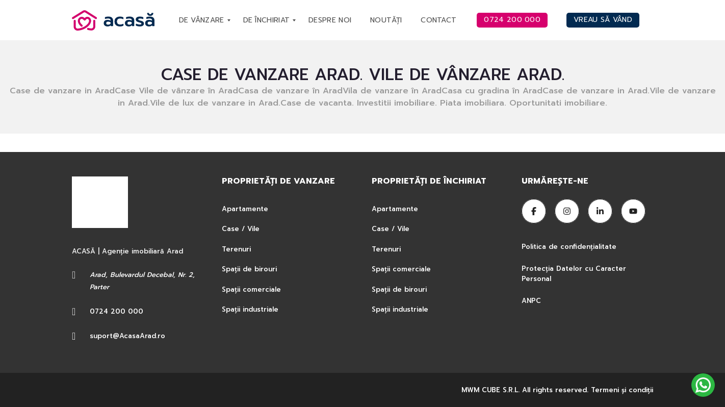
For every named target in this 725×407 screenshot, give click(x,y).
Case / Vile (241, 229)
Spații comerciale (251, 289)
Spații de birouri (249, 269)
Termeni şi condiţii (622, 390)
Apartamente (245, 209)
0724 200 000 (116, 311)
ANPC (531, 301)
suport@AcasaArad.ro (127, 336)
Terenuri (236, 249)
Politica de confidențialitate (570, 246)
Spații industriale (250, 309)
